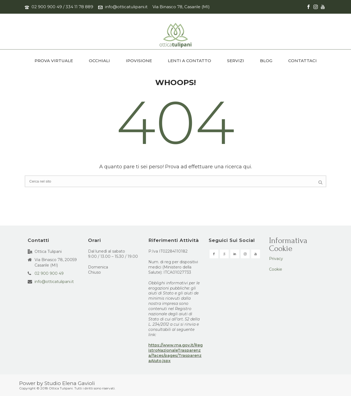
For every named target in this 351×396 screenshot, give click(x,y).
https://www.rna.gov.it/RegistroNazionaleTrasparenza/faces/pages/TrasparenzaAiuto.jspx (175, 353)
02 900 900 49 (49, 273)
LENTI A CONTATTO (189, 60)
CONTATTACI (302, 60)
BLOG (266, 60)
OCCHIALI (99, 60)
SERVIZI (235, 60)
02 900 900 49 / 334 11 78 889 (62, 6)
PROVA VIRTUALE (54, 60)
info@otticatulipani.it (126, 6)
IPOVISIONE (139, 60)
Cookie (275, 269)
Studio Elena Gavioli (69, 383)
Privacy (276, 258)
